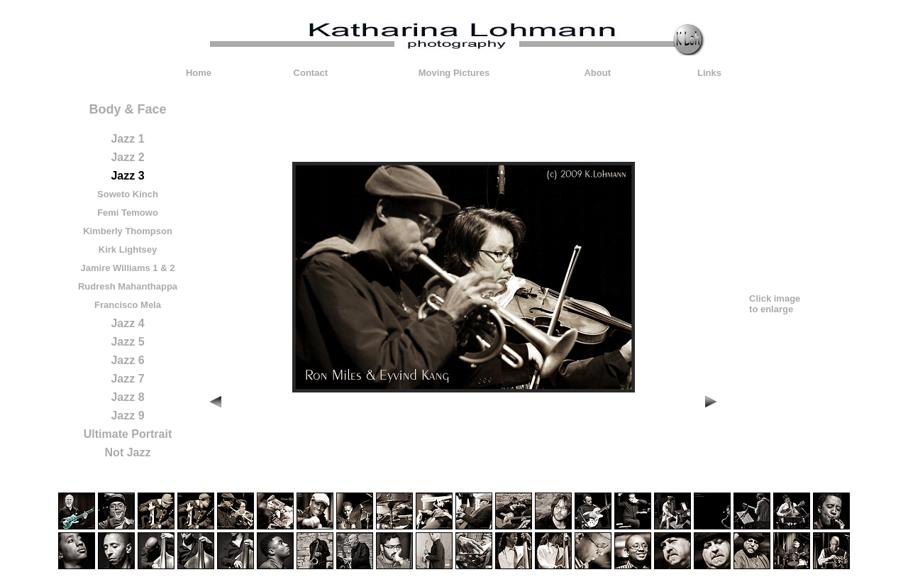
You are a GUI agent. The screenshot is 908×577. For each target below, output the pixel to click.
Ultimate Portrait (128, 434)
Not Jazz (128, 452)
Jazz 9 (127, 416)
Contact (311, 72)
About (597, 72)
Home (198, 72)
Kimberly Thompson (127, 231)
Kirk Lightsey (128, 249)
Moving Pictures (454, 72)
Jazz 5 (127, 342)
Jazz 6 (127, 360)
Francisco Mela (127, 305)
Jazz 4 (127, 323)
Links (709, 72)
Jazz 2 (127, 157)
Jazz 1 (127, 139)
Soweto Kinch (127, 194)
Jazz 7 (127, 379)
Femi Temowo (127, 212)
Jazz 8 (127, 397)
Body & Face (127, 109)
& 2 (167, 268)
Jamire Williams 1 (119, 268)
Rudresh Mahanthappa (127, 286)
